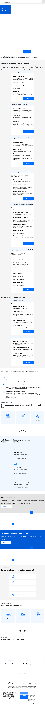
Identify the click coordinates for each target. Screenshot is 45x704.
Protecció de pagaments (8, 689)
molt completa (21, 45)
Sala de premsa (27, 680)
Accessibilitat (31, 697)
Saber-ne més (22, 637)
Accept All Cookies (24, 692)
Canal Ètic (26, 686)
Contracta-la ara (26, 20)
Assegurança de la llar (8, 678)
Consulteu (28, 300)
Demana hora (18, 20)
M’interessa (28, 67)
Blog (33, 680)
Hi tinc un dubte (6, 511)
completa (19, 80)
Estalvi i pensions (7, 685)
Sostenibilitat (26, 678)
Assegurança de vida (8, 683)
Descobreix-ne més (6, 475)
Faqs (33, 678)
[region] (15, 696)
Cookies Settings (24, 698)
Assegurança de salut (8, 680)
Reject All (24, 695)
